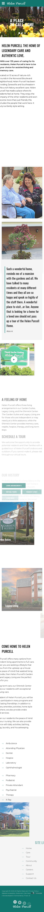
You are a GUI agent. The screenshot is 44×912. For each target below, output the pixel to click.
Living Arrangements (13, 487)
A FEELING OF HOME (14, 414)
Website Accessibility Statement (12, 893)
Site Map (27, 893)
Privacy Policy (33, 891)
